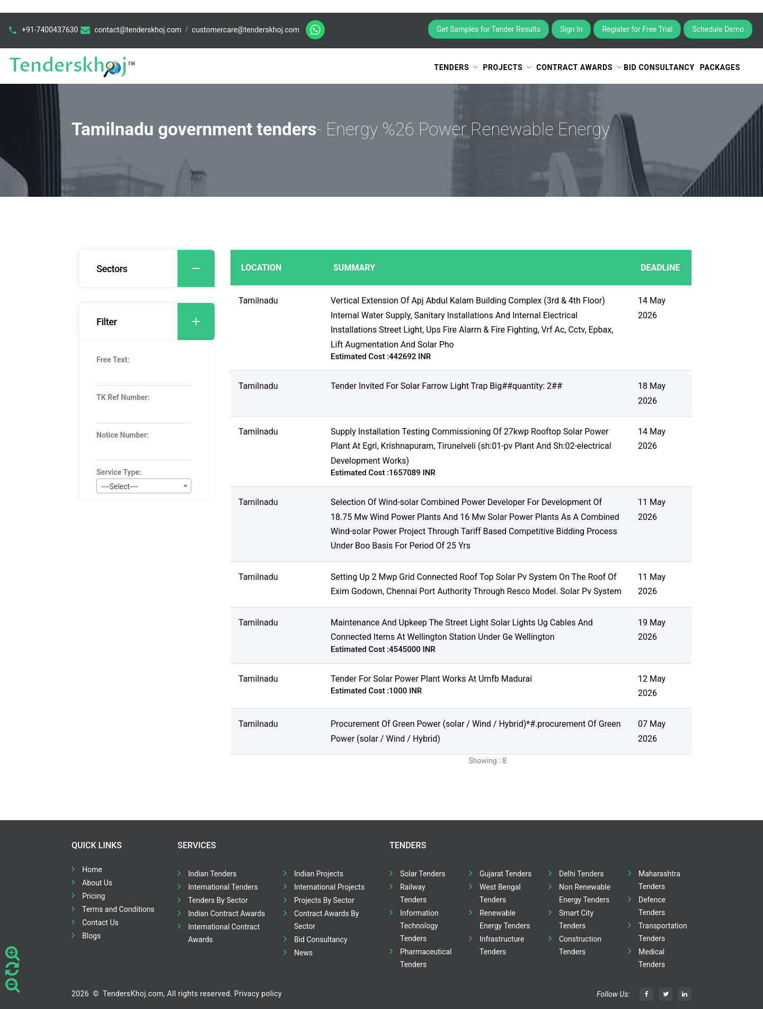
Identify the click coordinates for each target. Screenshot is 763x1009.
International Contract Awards (224, 933)
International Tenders (223, 887)
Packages (720, 67)
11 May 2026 (652, 509)
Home (92, 869)
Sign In (571, 29)
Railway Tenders (413, 893)
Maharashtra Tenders (659, 880)
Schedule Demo (718, 29)
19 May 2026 (652, 629)
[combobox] (143, 486)
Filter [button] (155, 321)
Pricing (93, 896)
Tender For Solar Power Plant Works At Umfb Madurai (431, 679)
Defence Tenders (652, 906)
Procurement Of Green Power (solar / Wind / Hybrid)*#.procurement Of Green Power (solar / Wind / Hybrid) (476, 731)
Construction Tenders (580, 945)
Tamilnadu (258, 300)
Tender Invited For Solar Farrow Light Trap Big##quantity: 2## (446, 386)
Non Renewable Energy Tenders (584, 893)
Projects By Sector (324, 900)
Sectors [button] (155, 268)
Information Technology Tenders (419, 926)
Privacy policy (258, 993)
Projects (502, 67)
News (303, 953)
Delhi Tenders (581, 873)
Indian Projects (318, 873)
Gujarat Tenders (505, 873)
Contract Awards (574, 67)
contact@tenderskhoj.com (137, 29)
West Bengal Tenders (500, 893)
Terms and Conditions (118, 909)
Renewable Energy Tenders (505, 919)
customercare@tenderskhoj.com (245, 29)
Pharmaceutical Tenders (426, 958)
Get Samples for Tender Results (488, 29)
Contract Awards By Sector (326, 919)
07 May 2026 (652, 731)
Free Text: (112, 359)
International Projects (329, 887)
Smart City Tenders (576, 919)
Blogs (91, 936)
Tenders (451, 67)
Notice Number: (122, 435)
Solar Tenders (422, 873)
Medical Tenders (651, 958)
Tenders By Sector (218, 900)
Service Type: (118, 472)
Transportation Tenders (662, 932)
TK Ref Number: (122, 397)
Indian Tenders (212, 873)
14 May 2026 (652, 307)
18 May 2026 (652, 393)
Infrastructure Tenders (502, 945)
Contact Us (100, 922)
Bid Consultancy (659, 67)
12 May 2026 (652, 686)
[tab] (147, 268)
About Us (97, 882)
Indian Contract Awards (226, 913)
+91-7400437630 (50, 29)
